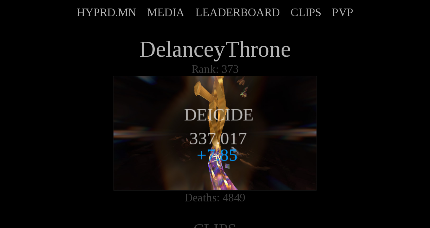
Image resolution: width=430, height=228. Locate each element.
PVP (342, 12)
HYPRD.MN (106, 12)
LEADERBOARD (237, 12)
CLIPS (306, 12)
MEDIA (166, 12)
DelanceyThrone (215, 49)
